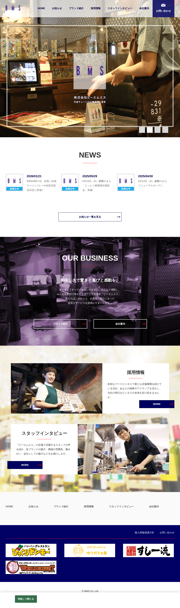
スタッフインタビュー (120, 8)
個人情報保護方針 (144, 532)
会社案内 (144, 8)
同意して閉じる (26, 599)
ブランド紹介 (76, 8)
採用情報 (96, 8)
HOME (41, 8)
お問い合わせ (163, 11)
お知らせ (57, 8)
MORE (156, 404)
